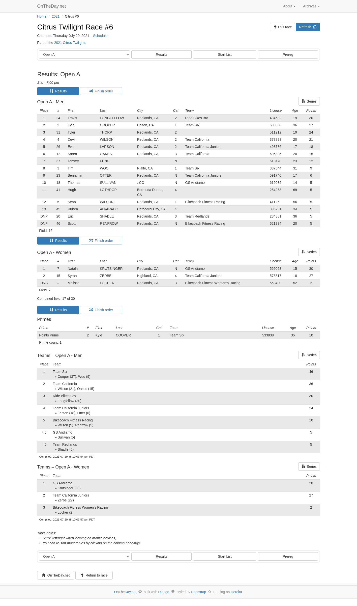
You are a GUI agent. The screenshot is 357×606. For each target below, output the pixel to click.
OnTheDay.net (52, 6)
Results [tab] (58, 91)
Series (309, 101)
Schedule (100, 36)
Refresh (308, 27)
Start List (225, 54)
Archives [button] (311, 6)
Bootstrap (198, 592)
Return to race (94, 575)
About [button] (289, 6)
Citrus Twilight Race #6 (75, 27)
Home (41, 16)
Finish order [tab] (101, 91)
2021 (56, 16)
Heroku (236, 592)
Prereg (288, 54)
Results (161, 54)
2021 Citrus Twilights (70, 43)
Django (163, 592)
